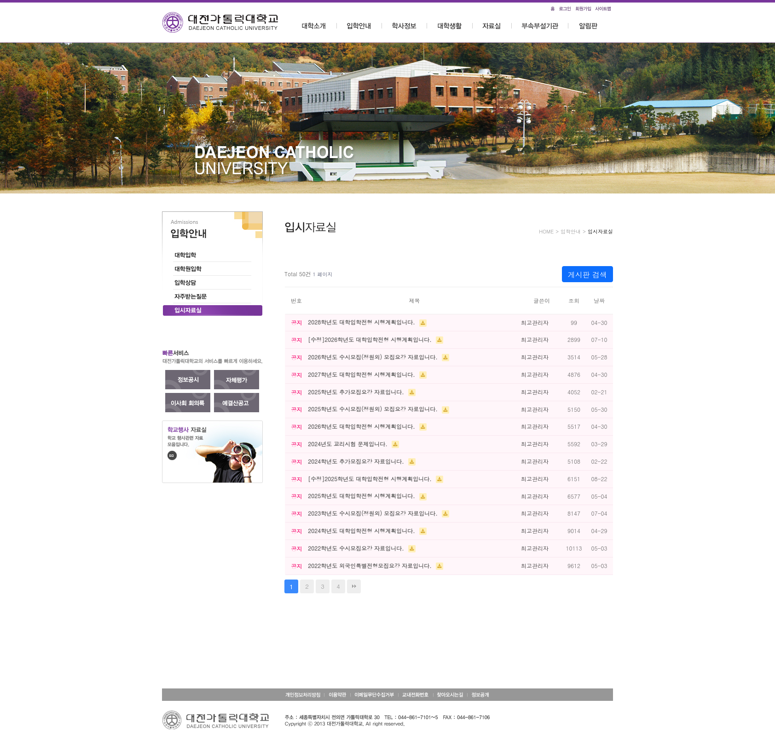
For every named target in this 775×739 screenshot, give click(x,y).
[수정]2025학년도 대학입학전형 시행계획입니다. (371, 479)
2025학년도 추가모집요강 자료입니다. (357, 392)
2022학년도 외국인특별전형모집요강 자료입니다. (371, 565)
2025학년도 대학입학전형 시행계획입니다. (362, 496)
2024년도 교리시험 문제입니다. (348, 444)
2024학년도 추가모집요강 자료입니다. (357, 461)
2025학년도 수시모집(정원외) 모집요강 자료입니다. (374, 409)
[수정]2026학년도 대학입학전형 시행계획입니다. (371, 339)
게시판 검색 (587, 274)
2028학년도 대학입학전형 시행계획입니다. (362, 322)
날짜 (599, 300)
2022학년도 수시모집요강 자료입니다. (357, 548)
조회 (573, 300)
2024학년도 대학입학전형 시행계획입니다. (362, 530)
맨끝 (354, 586)
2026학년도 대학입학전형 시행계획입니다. (362, 426)
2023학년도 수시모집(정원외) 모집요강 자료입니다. (374, 513)
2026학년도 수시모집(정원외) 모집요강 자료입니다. (374, 357)
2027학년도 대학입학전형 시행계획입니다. (362, 374)
